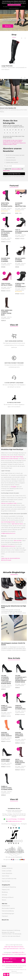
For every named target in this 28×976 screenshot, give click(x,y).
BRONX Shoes (5, 458)
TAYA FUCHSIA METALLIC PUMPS (6, 284)
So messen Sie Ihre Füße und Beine (12, 141)
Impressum (5, 916)
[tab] (14, 658)
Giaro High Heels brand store (10, 948)
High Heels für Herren (17, 524)
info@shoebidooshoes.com (8, 533)
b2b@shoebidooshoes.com (8, 546)
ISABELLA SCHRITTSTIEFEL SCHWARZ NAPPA (6, 788)
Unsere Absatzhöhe (7, 873)
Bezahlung (5, 892)
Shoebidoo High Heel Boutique (12, 449)
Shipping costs (5, 889)
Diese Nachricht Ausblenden (14, 4)
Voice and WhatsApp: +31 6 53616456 (14, 819)
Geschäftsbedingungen (8, 913)
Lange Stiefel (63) (14, 68)
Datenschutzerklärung (8, 911)
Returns (4, 900)
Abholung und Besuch (8, 897)
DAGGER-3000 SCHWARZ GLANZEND (5, 260)
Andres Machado (13, 458)
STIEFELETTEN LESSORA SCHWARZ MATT (20, 285)
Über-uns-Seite (18, 540)
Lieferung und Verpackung (9, 887)
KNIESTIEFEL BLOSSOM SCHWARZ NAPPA (6, 204)
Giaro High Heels (14, 456)
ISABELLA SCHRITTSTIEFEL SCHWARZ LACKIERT (6, 708)
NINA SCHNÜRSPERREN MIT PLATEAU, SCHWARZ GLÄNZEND (6, 233)
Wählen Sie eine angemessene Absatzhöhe (14, 143)
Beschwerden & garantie (8, 908)
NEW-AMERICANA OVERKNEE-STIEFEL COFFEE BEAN (6, 313)
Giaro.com (22, 948)
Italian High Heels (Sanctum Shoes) (13, 946)
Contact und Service (7, 868)
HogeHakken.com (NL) (18, 952)
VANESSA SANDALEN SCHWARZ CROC (20, 707)
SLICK (22, 458)
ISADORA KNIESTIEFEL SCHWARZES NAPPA (19, 735)
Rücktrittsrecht (6, 905)
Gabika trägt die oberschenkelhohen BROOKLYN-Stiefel (10, 559)
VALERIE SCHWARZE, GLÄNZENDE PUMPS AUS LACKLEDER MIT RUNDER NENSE (6, 679)
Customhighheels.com (20, 954)
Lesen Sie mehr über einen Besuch (11, 936)
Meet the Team (6, 881)
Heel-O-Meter (5, 876)
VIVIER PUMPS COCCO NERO (5, 760)
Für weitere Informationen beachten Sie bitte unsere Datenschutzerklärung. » (14, 7)
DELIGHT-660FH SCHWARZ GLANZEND (20, 260)
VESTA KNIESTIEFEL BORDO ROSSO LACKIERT (20, 762)
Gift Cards (4, 894)
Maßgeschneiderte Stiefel (10, 144)
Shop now (8, 26)
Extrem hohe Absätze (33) (14, 110)
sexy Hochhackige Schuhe (8, 522)
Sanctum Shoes (5, 456)
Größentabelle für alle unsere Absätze (13, 140)
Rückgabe (13, 486)
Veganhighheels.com (7, 954)
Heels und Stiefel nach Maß (9, 878)
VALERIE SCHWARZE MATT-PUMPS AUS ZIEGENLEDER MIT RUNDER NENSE (21, 679)
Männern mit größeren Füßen (9, 503)
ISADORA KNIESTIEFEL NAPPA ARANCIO (6, 734)
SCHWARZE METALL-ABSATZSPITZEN (20, 204)
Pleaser (21, 456)
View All (14, 325)
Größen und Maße (6, 871)
